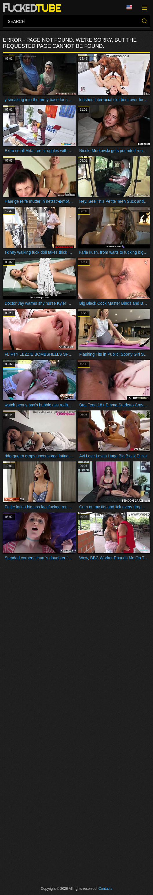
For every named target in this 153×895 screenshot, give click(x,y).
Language (129, 7)
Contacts (105, 889)
